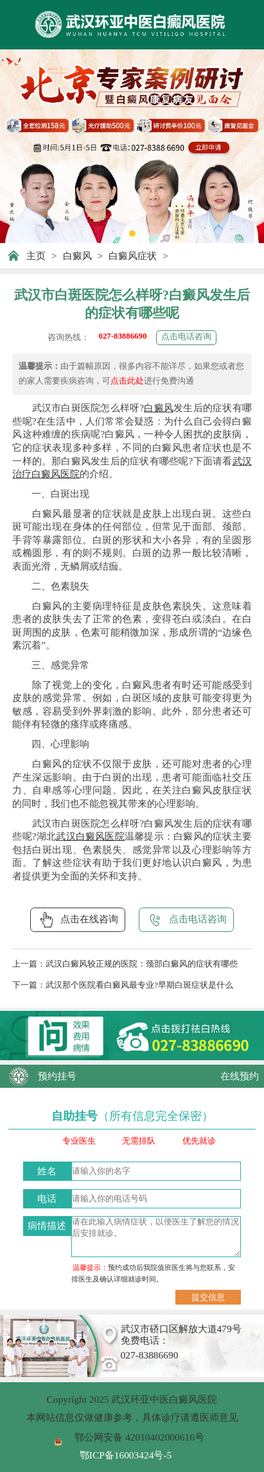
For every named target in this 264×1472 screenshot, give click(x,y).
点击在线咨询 (77, 919)
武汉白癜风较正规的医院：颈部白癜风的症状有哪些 (142, 964)
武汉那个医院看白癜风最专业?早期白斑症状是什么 (139, 985)
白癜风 (77, 255)
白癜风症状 (133, 255)
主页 (36, 255)
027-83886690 (123, 336)
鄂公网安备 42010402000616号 (139, 1437)
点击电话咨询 (186, 336)
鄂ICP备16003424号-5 (126, 1455)
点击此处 (127, 380)
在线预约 (239, 1075)
